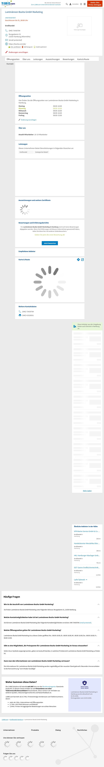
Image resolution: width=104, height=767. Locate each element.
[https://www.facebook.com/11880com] (5, 758)
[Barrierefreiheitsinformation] (82, 3)
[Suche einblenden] (67, 3)
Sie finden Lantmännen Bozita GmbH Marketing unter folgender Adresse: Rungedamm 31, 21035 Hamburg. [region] (40, 610)
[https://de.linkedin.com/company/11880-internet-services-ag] (22, 758)
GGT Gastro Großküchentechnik (86, 567)
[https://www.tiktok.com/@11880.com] (16, 758)
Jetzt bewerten (50, 243)
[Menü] (85, 3)
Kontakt (10, 63)
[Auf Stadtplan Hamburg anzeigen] (82, 259)
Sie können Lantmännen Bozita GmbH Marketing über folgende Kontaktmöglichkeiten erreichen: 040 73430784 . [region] (48, 623)
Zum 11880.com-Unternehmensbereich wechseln (46, 4)
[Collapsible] (98, 604)
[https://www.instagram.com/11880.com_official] (11, 758)
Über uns (26, 59)
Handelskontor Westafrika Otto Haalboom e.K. (87, 543)
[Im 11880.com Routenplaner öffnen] (78, 259)
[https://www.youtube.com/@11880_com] (27, 758)
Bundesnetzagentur (49, 686)
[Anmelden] (74, 4)
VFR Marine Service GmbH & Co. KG (87, 531)
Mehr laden (87, 491)
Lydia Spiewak (79, 579)
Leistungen (38, 59)
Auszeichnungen (53, 59)
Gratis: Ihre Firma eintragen (94, 3)
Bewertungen (68, 59)
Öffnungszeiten (13, 59)
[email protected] (85, 623)
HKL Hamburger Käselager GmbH (87, 555)
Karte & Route (83, 59)
